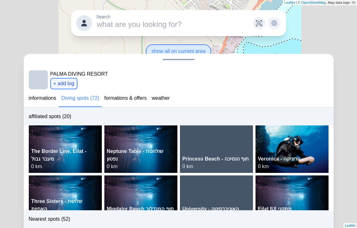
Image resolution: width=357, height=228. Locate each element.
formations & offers (125, 98)
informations (42, 98)
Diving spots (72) (80, 98)
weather (161, 98)
